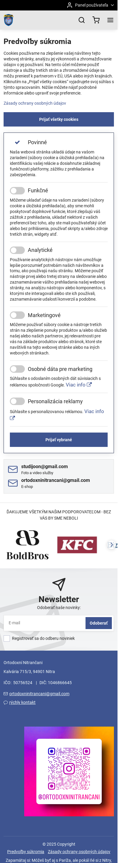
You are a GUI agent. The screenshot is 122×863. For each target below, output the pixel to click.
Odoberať (99, 623)
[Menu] (110, 20)
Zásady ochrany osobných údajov (35, 103)
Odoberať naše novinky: (59, 607)
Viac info (79, 385)
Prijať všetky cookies (58, 119)
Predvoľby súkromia (25, 851)
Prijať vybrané (58, 439)
